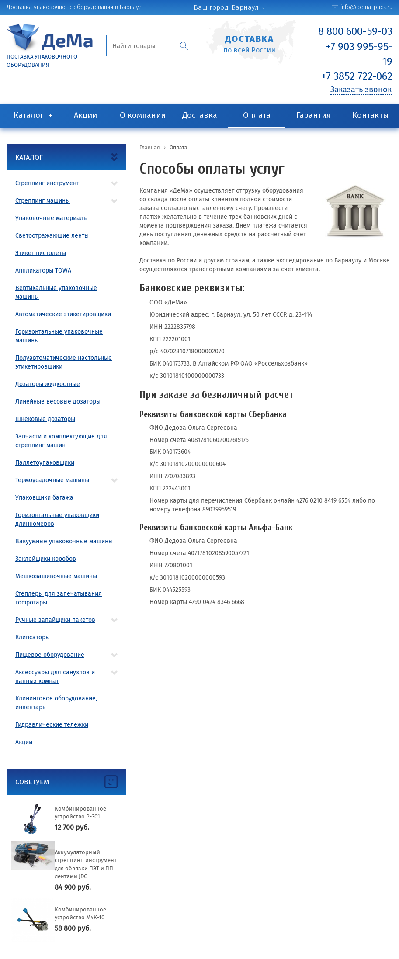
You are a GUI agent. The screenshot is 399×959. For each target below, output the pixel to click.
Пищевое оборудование (49, 655)
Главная (149, 148)
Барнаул (245, 7)
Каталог (29, 115)
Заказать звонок (361, 89)
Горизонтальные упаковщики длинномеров (57, 519)
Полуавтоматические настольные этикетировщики (63, 362)
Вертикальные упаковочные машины (56, 292)
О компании (143, 115)
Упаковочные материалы (51, 218)
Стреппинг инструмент (47, 183)
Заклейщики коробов (45, 558)
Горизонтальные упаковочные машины (59, 336)
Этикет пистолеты (40, 253)
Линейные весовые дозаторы (58, 401)
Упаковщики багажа (44, 497)
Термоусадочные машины (52, 480)
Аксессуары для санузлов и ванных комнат (55, 677)
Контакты (370, 115)
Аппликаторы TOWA (43, 270)
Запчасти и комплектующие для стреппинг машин (61, 441)
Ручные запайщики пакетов (55, 620)
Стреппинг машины (42, 200)
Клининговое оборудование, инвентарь (56, 703)
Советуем (32, 782)
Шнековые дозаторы (45, 419)
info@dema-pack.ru (366, 7)
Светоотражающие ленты (52, 235)
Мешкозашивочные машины (56, 576)
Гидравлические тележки (51, 724)
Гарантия (313, 115)
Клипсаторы (32, 637)
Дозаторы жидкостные (47, 384)
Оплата (257, 115)
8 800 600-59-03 (355, 31)
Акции (85, 115)
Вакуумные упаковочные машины (64, 541)
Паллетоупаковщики (44, 462)
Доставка (199, 115)
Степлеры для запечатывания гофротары (58, 598)
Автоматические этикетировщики (63, 314)
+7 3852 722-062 (357, 76)
